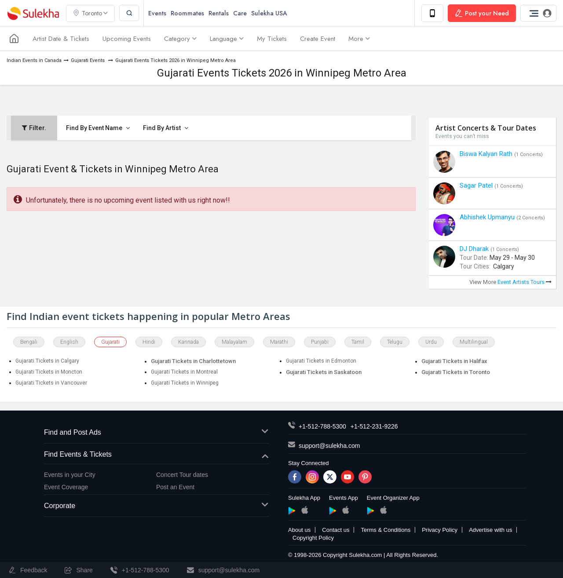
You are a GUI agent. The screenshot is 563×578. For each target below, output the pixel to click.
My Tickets (272, 39)
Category (180, 39)
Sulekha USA (269, 13)
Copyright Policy (313, 538)
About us (299, 530)
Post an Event (175, 487)
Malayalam (234, 342)
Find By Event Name (98, 127)
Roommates (187, 13)
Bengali (28, 342)
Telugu (394, 342)
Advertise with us (490, 530)
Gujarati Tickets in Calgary (47, 361)
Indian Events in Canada (34, 60)
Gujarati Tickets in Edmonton (321, 361)
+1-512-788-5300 (322, 426)
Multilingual (474, 342)
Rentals (218, 13)
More (359, 39)
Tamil (357, 342)
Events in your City (69, 474)
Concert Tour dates (182, 474)
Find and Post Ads (156, 432)
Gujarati (110, 342)
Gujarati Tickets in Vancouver (51, 383)
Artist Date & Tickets (61, 39)
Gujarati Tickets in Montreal (184, 372)
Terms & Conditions (385, 530)
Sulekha (33, 13)
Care (240, 13)
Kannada (188, 342)
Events (157, 13)
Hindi (149, 342)
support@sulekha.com (329, 445)
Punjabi (320, 342)
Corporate (156, 506)
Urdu (431, 342)
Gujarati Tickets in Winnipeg (185, 383)
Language (227, 39)
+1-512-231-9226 (374, 426)
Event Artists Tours (524, 282)
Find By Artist (165, 127)
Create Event (317, 39)
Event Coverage (66, 487)
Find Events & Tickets (156, 454)
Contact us (335, 530)
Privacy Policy (439, 530)
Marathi (279, 342)
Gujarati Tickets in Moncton (48, 372)
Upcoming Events (126, 39)
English (69, 342)
